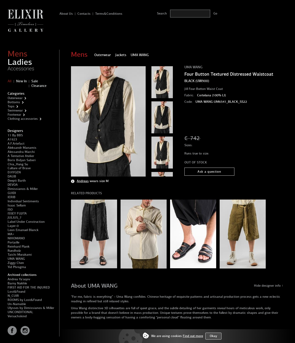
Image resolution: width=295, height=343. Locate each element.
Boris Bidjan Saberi (22, 160)
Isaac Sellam (17, 205)
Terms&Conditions (108, 14)
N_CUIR (13, 296)
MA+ (11, 234)
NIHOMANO (16, 238)
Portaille (13, 242)
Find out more (193, 336)
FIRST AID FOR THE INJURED (29, 287)
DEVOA (13, 185)
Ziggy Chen (16, 263)
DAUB (12, 176)
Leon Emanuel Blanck (23, 230)
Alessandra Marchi (21, 152)
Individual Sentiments (23, 201)
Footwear (14, 115)
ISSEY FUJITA (17, 213)
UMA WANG (16, 259)
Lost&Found (16, 292)
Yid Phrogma (17, 267)
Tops (11, 106)
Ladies (20, 62)
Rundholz (14, 251)
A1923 (12, 139)
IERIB (11, 197)
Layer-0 (13, 226)
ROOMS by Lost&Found (25, 300)
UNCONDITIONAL (20, 312)
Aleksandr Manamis (22, 148)
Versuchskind (17, 316)
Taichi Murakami (20, 255)
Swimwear (15, 110)
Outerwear (15, 98)
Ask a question (209, 172)
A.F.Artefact (16, 144)
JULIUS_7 (14, 218)
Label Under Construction (26, 222)
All (10, 81)
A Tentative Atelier (21, 156)
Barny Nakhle (17, 283)
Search (162, 13)
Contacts (84, 14)
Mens (17, 54)
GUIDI (12, 193)
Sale (34, 81)
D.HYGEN (14, 172)
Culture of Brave (19, 168)
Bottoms (14, 102)
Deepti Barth (17, 181)
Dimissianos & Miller (23, 189)
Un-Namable (17, 304)
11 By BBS (15, 135)
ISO (10, 210)
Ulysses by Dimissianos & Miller (31, 308)
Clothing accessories (23, 119)
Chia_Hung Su (18, 164)
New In (21, 81)
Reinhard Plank (19, 247)
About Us (66, 14)
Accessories (21, 68)
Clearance (39, 86)
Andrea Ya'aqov (19, 279)
